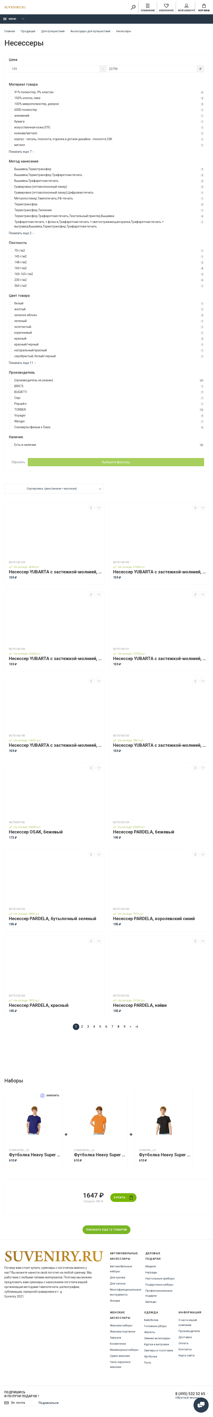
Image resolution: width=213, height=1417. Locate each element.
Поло (147, 1362)
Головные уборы (155, 1326)
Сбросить (18, 462)
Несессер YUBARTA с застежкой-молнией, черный (159, 745)
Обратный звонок (187, 1397)
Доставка (185, 1337)
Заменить (49, 1095)
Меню (9, 19)
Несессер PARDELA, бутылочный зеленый (52, 918)
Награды (151, 1272)
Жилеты (149, 1332)
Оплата (183, 1343)
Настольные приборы (160, 1278)
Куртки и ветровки (156, 1344)
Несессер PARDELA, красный (38, 1005)
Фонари (115, 1300)
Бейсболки (151, 1320)
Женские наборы (121, 1325)
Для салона (117, 1283)
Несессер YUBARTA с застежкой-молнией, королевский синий (159, 571)
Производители (189, 1331)
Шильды (150, 1301)
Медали (150, 1266)
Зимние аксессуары (157, 1338)
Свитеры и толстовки (158, 1350)
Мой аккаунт (186, 8)
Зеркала (115, 1337)
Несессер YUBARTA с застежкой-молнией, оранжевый (159, 658)
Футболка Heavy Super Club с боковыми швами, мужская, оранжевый (99, 1154)
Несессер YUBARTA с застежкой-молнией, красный (55, 658)
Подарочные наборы (159, 1284)
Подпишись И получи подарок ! (21, 1394)
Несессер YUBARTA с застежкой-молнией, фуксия (55, 745)
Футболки (150, 1356)
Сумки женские (120, 1355)
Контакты (185, 1349)
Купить (123, 1197)
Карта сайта (187, 1355)
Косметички (118, 1343)
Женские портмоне (122, 1331)
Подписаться (49, 1403)
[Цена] (54, 69)
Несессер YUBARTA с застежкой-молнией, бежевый (55, 571)
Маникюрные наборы (124, 1349)
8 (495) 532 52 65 (190, 1394)
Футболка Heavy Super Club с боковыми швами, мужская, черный (164, 1154)
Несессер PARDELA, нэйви (140, 1005)
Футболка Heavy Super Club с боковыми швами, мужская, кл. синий (34, 1154)
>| (136, 1027)
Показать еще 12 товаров (106, 1229)
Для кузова (117, 1277)
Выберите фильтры (116, 462)
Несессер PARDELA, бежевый (143, 832)
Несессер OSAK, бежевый (36, 832)
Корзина (204, 8)
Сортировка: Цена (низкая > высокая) (52, 488)
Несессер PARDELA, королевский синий (154, 918)
